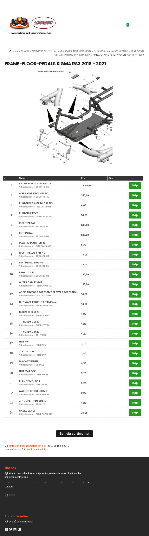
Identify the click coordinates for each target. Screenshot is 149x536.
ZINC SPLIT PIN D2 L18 (32, 400)
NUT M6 (24, 341)
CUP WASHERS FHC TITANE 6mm (38, 302)
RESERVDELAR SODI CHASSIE (76, 51)
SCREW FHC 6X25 (29, 312)
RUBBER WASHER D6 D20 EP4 (36, 203)
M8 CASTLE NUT (28, 361)
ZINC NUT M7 (27, 351)
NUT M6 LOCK (27, 371)
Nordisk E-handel (36, 449)
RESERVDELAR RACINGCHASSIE (111, 51)
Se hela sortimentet (74, 433)
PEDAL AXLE (26, 272)
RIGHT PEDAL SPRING (32, 252)
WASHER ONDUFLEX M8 (33, 391)
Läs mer (9, 486)
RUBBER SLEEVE (28, 213)
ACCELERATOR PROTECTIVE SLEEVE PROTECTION (48, 292)
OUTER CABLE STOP (31, 282)
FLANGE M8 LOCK (29, 381)
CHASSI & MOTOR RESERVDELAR (39, 51)
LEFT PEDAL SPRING (31, 262)
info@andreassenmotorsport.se (27, 446)
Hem (16, 51)
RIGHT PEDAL (27, 223)
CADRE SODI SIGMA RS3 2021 (36, 183)
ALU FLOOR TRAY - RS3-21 (34, 193)
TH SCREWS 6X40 (29, 331)
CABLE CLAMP (27, 410)
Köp (135, 185)
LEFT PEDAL (26, 232)
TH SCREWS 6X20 (29, 321)
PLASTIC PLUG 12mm (32, 242)
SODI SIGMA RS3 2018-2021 (75, 55)
